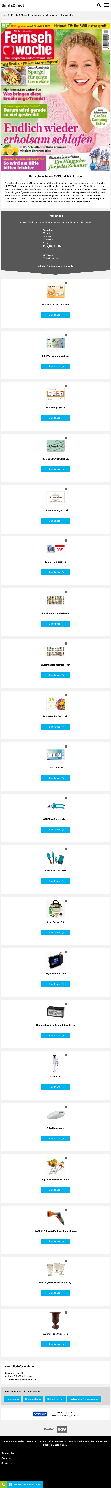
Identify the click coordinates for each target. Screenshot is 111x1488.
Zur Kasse (55, 314)
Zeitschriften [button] (8, 1453)
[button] (106, 5)
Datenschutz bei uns (36, 1441)
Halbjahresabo (55, 1399)
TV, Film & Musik (19, 15)
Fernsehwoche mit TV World (44, 15)
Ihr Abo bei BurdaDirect (27, 1484)
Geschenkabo (33, 1399)
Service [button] (5, 1463)
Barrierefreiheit (99, 1441)
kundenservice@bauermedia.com (20, 1379)
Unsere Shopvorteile (13, 1441)
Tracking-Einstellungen (55, 1445)
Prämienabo (67, 15)
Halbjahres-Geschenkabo (84, 1399)
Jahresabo (13, 1399)
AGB (50, 1441)
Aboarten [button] (6, 1458)
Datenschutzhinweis (78, 1441)
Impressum (60, 1441)
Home (4, 15)
